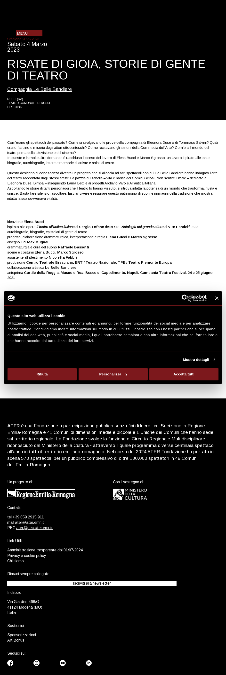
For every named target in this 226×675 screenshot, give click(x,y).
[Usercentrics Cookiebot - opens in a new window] (185, 298)
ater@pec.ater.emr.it (34, 528)
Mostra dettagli (196, 359)
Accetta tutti (183, 374)
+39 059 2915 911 (28, 517)
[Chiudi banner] (216, 298)
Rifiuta (42, 374)
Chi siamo (15, 561)
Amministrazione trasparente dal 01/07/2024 (45, 550)
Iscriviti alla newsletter (92, 583)
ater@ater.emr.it (29, 522)
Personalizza (113, 374)
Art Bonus (15, 640)
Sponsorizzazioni (21, 635)
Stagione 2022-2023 (23, 39)
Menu (22, 33)
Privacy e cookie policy (26, 556)
